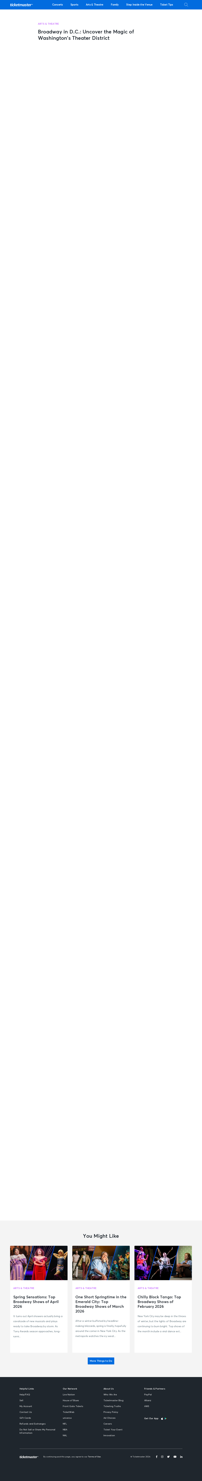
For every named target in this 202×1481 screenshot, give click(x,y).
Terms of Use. (94, 1457)
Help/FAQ (25, 1395)
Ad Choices (110, 1418)
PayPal (148, 1395)
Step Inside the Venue (139, 4)
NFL (65, 1424)
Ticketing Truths (112, 1406)
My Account (26, 1406)
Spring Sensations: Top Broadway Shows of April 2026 (36, 1302)
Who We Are (110, 1395)
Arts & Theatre (94, 4)
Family (115, 4)
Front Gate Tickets (73, 1406)
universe (67, 1418)
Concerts (57, 4)
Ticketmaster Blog (113, 1400)
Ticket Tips (166, 4)
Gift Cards (25, 1418)
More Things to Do (101, 1361)
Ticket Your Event (113, 1430)
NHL (65, 1435)
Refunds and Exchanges (33, 1424)
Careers (108, 1424)
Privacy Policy (111, 1412)
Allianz (147, 1400)
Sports (74, 4)
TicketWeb (68, 1412)
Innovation (109, 1435)
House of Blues (71, 1400)
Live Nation (69, 1395)
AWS (146, 1406)
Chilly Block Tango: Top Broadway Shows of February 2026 (159, 1302)
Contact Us (26, 1412)
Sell (21, 1400)
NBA (65, 1430)
